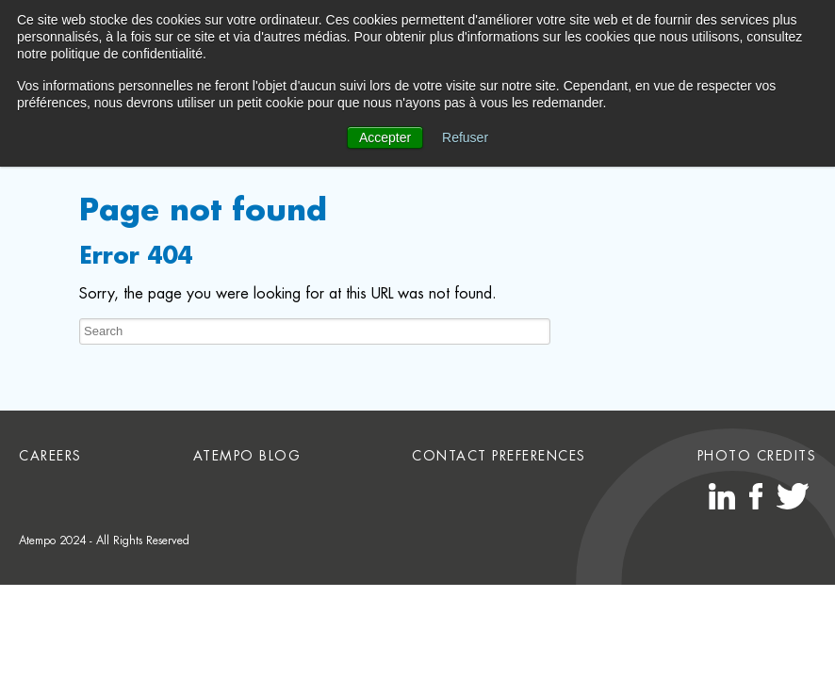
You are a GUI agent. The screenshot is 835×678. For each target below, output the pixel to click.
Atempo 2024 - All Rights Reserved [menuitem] (104, 540)
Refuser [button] (465, 137)
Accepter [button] (385, 137)
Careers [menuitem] (50, 455)
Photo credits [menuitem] (757, 455)
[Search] (314, 331)
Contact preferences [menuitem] (499, 455)
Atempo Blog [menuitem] (247, 455)
